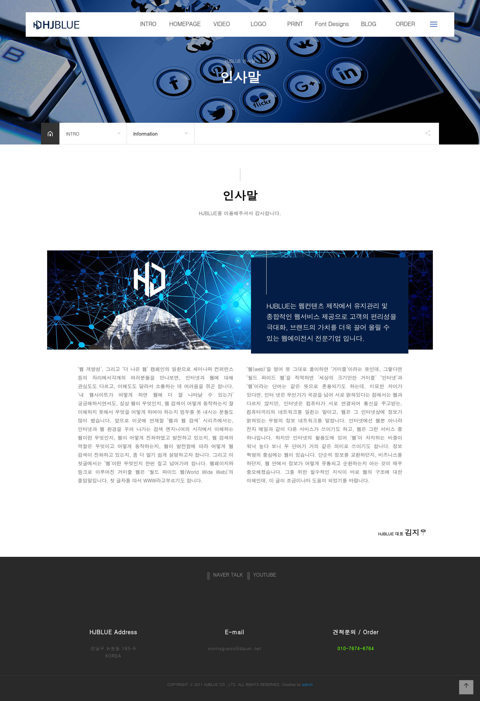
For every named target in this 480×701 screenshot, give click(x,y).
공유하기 (425, 133)
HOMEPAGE (185, 23)
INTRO (148, 23)
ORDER (405, 23)
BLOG (368, 23)
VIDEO (221, 23)
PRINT (295, 23)
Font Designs (332, 23)
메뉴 (433, 24)
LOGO (258, 23)
